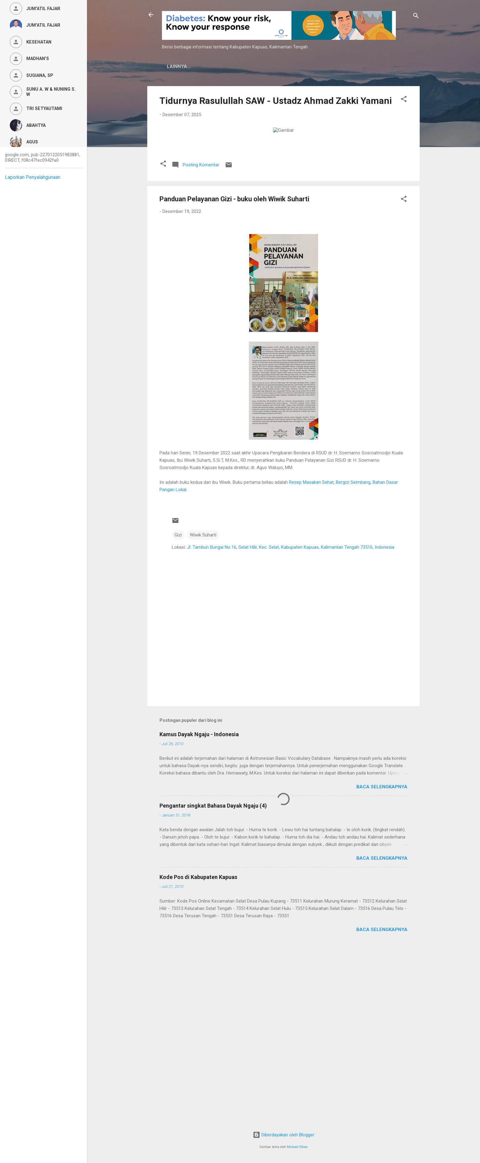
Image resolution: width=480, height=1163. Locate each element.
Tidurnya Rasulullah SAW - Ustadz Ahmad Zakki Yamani (275, 100)
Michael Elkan (297, 1147)
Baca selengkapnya (381, 965)
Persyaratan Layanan (304, 66)
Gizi (178, 713)
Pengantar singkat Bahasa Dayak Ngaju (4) (213, 984)
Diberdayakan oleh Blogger (283, 1135)
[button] (403, 100)
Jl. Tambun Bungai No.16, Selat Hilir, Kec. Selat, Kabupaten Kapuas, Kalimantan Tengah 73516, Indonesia (290, 725)
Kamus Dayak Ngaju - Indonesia (199, 912)
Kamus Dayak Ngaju (191, 66)
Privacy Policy (246, 66)
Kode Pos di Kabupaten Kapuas (198, 1055)
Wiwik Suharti (203, 713)
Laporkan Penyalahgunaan (32, 177)
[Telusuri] (416, 16)
